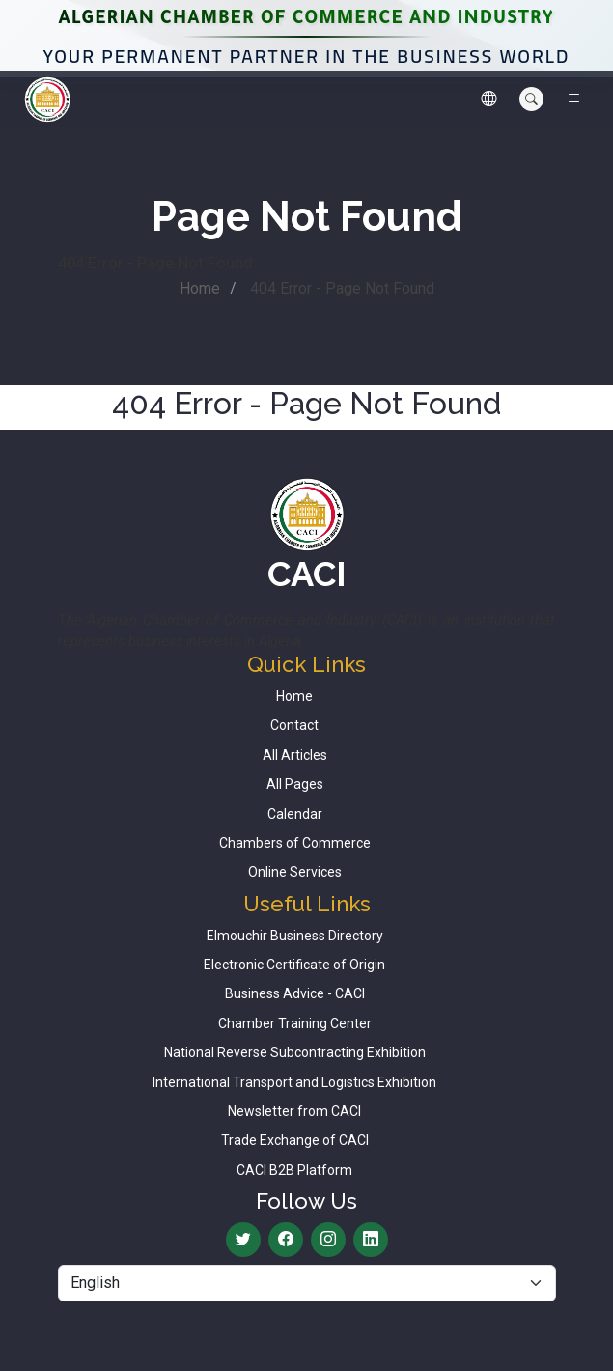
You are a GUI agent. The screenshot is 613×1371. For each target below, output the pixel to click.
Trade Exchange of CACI (295, 1140)
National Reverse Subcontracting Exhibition (295, 1052)
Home (200, 288)
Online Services (295, 872)
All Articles (295, 755)
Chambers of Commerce (295, 843)
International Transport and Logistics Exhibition (294, 1082)
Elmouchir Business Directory (295, 935)
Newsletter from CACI (294, 1111)
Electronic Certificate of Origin (294, 964)
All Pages (294, 784)
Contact (294, 725)
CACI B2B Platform (294, 1170)
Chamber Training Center (295, 1023)
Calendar (294, 814)
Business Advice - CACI (295, 993)
